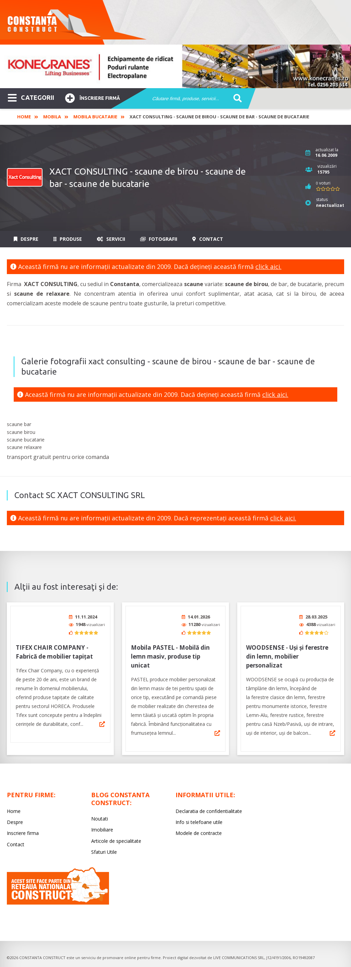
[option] (175, 66)
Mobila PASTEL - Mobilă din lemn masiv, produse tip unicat (170, 656)
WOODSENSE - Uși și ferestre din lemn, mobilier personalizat (287, 656)
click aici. (268, 266)
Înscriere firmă (92, 97)
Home (24, 117)
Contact (207, 239)
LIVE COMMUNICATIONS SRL (238, 957)
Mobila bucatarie (95, 117)
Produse (67, 239)
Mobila (52, 117)
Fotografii (158, 239)
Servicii (111, 239)
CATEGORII (31, 97)
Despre (26, 239)
